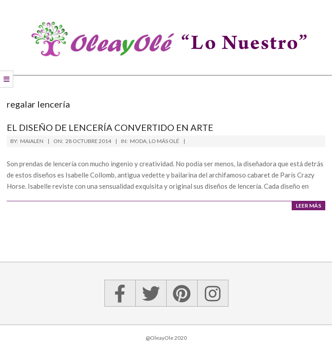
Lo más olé (164, 141)
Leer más (308, 205)
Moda (138, 141)
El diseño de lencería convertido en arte (110, 127)
